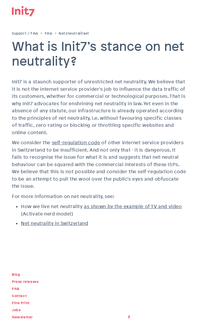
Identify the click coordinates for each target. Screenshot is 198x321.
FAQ (48, 33)
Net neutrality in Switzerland (54, 223)
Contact (19, 296)
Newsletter (22, 317)
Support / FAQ (25, 33)
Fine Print (21, 303)
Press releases (25, 281)
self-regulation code (76, 143)
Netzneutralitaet (74, 33)
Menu (181, 10)
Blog (16, 274)
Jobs (16, 310)
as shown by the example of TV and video (133, 206)
